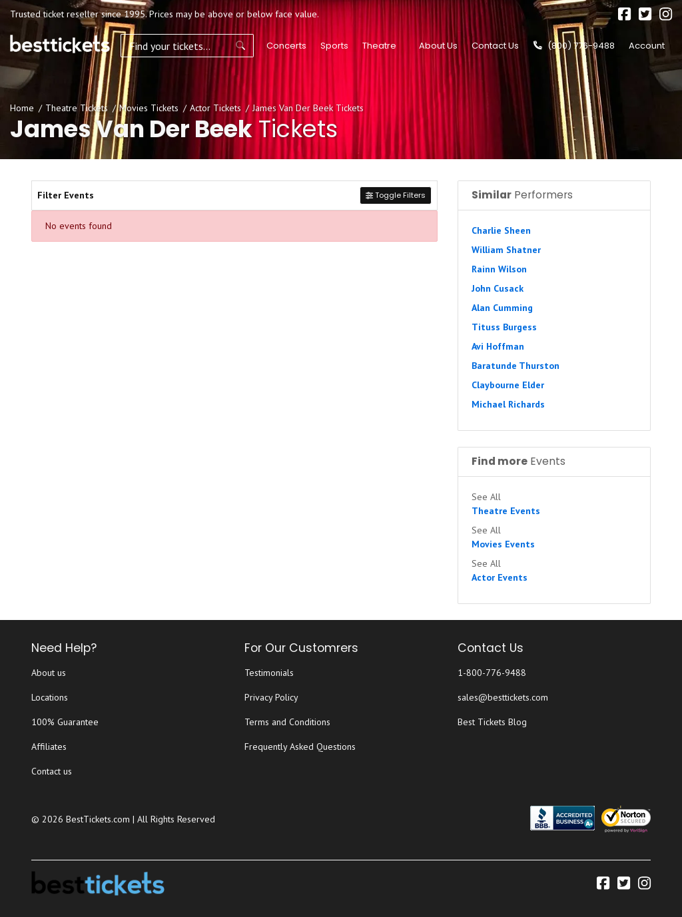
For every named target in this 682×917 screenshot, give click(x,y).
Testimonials (269, 673)
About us (48, 673)
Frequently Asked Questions (300, 747)
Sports (334, 45)
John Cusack (497, 288)
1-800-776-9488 (492, 673)
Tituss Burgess (504, 327)
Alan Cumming (502, 308)
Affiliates (49, 747)
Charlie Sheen (501, 230)
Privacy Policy (271, 697)
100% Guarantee (65, 722)
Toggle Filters (396, 195)
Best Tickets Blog (492, 722)
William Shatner (506, 250)
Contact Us (495, 45)
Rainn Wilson (499, 269)
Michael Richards (508, 404)
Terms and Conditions (287, 722)
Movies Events (503, 544)
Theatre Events (506, 511)
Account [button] (647, 45)
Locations (49, 697)
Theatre (379, 45)
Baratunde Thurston (515, 366)
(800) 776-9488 (574, 45)
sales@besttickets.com (503, 697)
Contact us (51, 771)
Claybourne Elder (508, 385)
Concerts (286, 45)
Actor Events (499, 577)
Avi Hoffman (498, 346)
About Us (438, 45)
